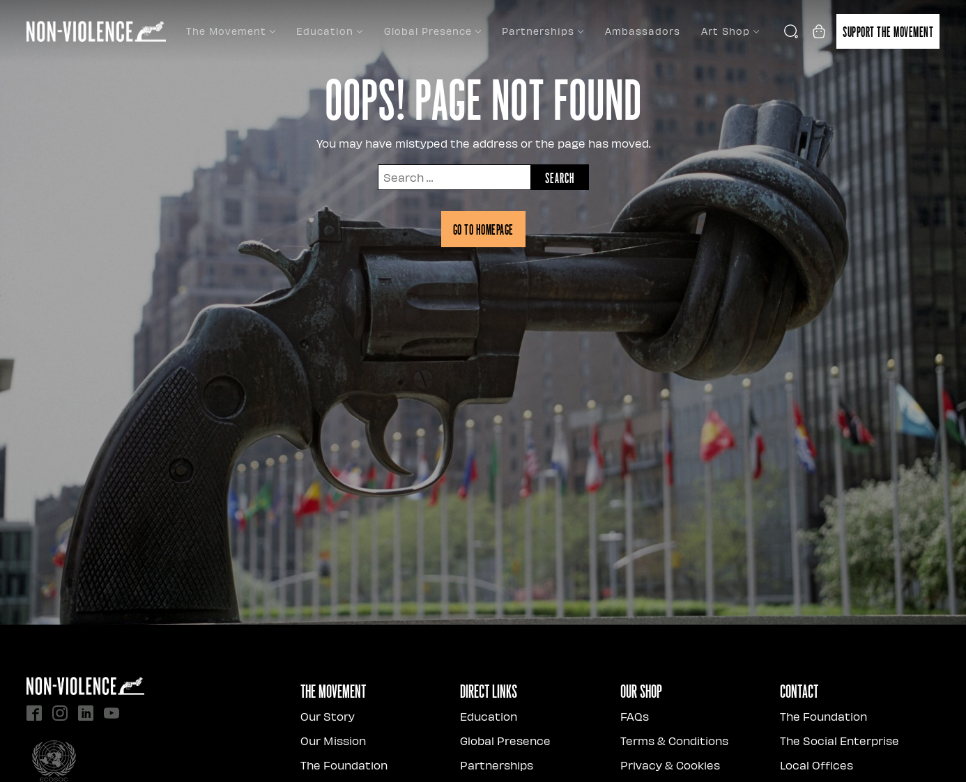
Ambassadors (642, 31)
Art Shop (730, 31)
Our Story (327, 716)
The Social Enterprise (839, 740)
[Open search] (791, 31)
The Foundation (344, 765)
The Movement (230, 31)
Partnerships (542, 31)
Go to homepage (483, 229)
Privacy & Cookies (670, 765)
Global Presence (432, 31)
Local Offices (816, 765)
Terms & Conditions (674, 740)
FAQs (634, 716)
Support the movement (888, 31)
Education (329, 31)
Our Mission (333, 740)
